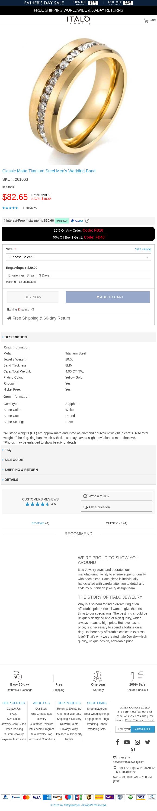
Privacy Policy (69, 729)
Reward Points (69, 724)
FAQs (13, 713)
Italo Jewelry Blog (41, 734)
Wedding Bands (97, 724)
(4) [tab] (40, 523)
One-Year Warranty (69, 713)
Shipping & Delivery (69, 719)
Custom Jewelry (14, 734)
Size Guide (14, 719)
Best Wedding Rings (96, 713)
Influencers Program (41, 729)
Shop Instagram (97, 708)
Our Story (41, 708)
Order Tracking (14, 729)
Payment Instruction (13, 739)
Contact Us (14, 708)
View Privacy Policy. (140, 720)
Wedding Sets (97, 729)
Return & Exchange (69, 708)
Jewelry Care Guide (14, 724)
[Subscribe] (142, 729)
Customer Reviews (41, 724)
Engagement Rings (97, 719)
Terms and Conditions (41, 739)
